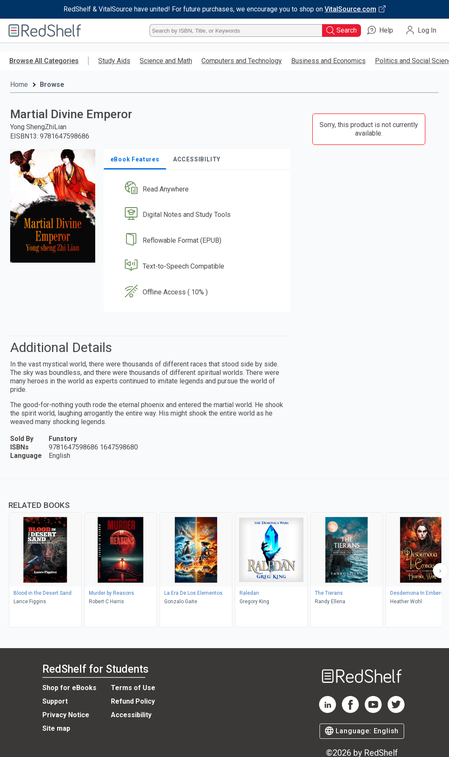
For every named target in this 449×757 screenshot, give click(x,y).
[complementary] (224, 554)
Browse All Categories (44, 61)
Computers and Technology (241, 61)
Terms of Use (133, 688)
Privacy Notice (65, 715)
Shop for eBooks (69, 688)
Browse (52, 84)
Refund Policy (133, 701)
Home (19, 84)
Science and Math (166, 61)
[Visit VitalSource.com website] (224, 9)
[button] (199, 189)
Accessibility (131, 715)
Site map (56, 728)
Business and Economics (328, 61)
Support (55, 701)
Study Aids (114, 61)
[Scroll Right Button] (440, 570)
